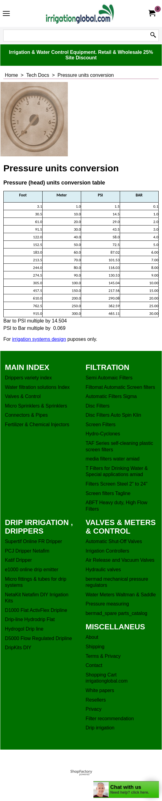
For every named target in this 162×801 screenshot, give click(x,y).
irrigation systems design (39, 339)
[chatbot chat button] (126, 789)
